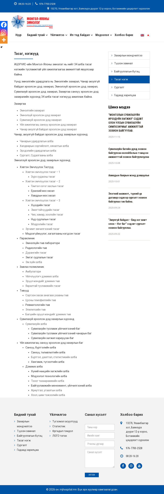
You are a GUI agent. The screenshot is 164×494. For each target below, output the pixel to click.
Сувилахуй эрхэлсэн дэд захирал (40, 119)
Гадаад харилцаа (125, 95)
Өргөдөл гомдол (62, 431)
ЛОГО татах (59, 435)
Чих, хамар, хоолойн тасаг (47, 214)
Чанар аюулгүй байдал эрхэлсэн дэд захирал (48, 129)
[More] (4, 40)
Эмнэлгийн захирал (32, 110)
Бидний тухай (36, 35)
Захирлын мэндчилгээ (128, 55)
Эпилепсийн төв (35, 309)
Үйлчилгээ (57, 35)
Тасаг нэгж (121, 79)
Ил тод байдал (80, 35)
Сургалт (119, 87)
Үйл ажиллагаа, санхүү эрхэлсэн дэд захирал (48, 124)
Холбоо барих (124, 35)
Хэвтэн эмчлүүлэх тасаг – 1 (42, 171)
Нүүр (18, 35)
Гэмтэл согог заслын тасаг (47, 186)
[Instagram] (4, 32)
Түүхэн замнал (123, 63)
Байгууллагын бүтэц (127, 71)
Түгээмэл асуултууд (65, 421)
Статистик (58, 426)
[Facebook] (4, 24)
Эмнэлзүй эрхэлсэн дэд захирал (40, 115)
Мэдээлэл (102, 35)
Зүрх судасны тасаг (43, 176)
